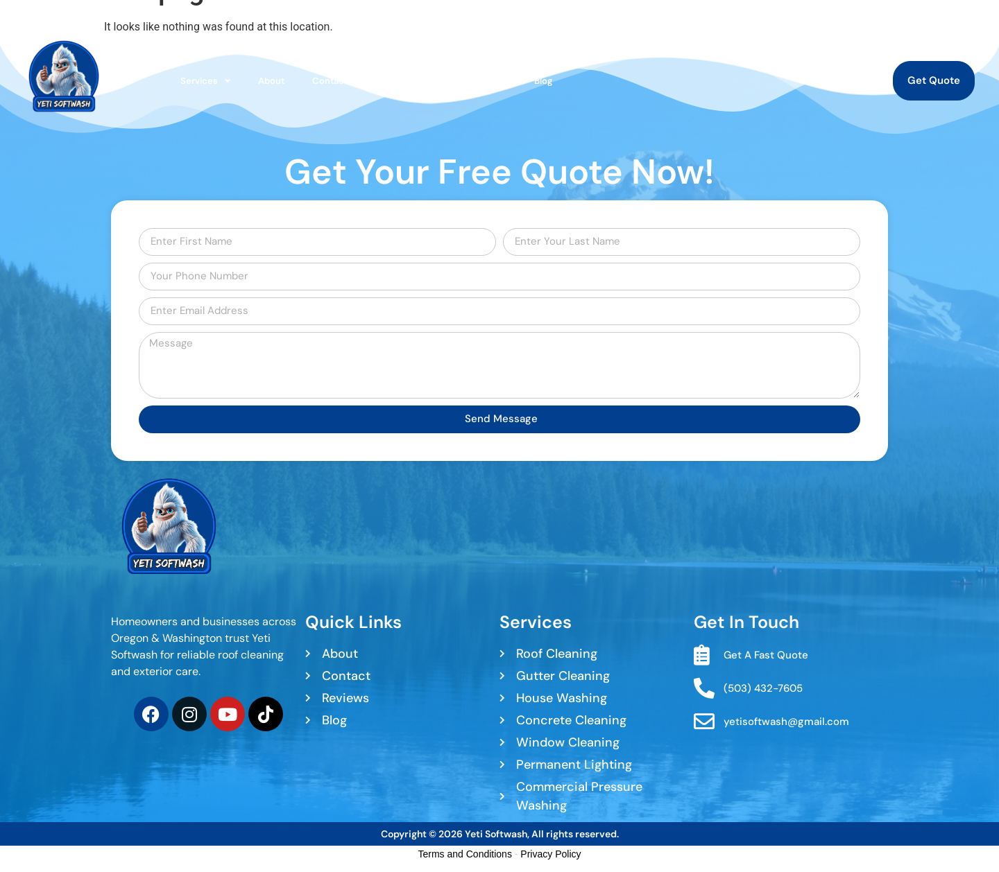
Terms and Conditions (465, 854)
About (271, 81)
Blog (543, 81)
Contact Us (336, 81)
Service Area (415, 81)
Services (205, 80)
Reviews (488, 81)
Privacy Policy (550, 854)
